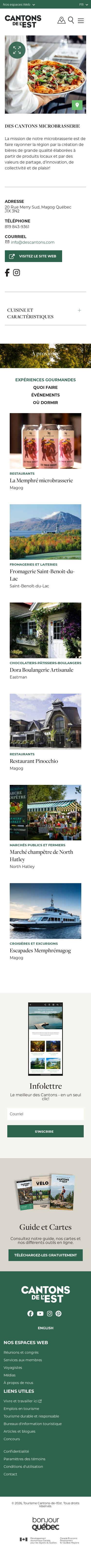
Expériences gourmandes (45, 380)
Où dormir (45, 403)
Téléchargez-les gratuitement (45, 1255)
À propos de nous (18, 1382)
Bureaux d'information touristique (33, 1423)
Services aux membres (23, 1360)
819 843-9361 (17, 226)
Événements (45, 395)
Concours (12, 1439)
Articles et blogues (19, 1431)
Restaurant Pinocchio (34, 761)
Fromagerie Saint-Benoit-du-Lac (42, 575)
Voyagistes (13, 1367)
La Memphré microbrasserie (41, 480)
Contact (10, 1474)
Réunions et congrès (21, 1352)
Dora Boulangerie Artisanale (41, 669)
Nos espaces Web (19, 4)
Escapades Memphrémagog (40, 950)
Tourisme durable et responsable (31, 1416)
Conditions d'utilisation (23, 1466)
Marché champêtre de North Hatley (41, 855)
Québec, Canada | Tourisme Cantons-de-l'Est (23, 21)
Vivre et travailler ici (22, 1401)
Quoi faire (45, 387)
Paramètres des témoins (24, 1459)
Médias (10, 1375)
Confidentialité (16, 1451)
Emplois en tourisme (21, 1408)
